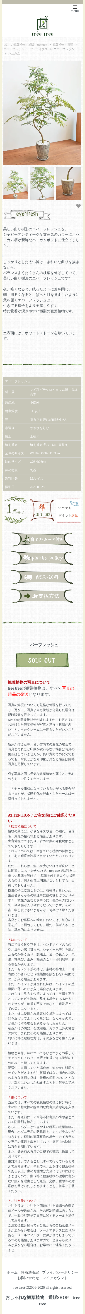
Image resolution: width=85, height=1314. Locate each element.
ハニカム (14, 53)
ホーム (12, 1272)
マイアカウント (55, 1278)
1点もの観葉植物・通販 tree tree (25, 44)
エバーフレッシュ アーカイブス (25, 49)
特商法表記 (30, 1272)
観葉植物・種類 (63, 44)
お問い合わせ (28, 1278)
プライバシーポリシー (60, 1272)
